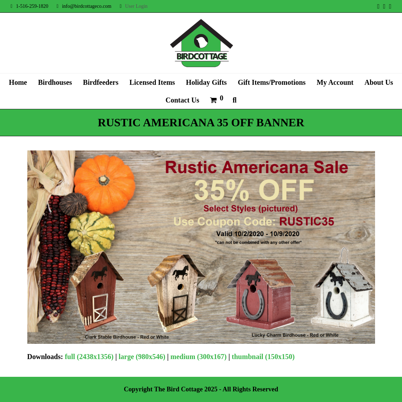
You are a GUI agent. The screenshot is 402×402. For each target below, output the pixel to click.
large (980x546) (142, 356)
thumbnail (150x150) (263, 356)
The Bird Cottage (178, 389)
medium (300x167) (198, 356)
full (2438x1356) (89, 356)
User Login (136, 6)
